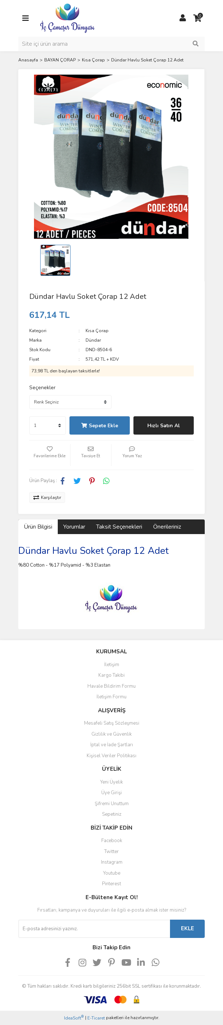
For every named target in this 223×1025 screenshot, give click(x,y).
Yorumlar (74, 527)
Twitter (111, 851)
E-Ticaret (96, 1018)
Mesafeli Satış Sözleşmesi (111, 723)
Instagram (111, 862)
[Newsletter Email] (94, 929)
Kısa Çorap (97, 331)
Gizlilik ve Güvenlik (111, 734)
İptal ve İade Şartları (111, 744)
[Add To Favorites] (49, 455)
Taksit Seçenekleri (119, 527)
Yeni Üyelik (111, 782)
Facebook (111, 840)
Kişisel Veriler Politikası (111, 755)
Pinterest (111, 884)
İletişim (111, 664)
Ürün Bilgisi (38, 527)
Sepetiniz (111, 814)
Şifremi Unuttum (112, 803)
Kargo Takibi (111, 675)
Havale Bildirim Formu (111, 686)
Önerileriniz (167, 527)
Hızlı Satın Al (163, 425)
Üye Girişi (111, 792)
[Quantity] (47, 425)
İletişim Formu (111, 697)
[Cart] (197, 18)
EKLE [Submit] (187, 928)
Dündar (93, 340)
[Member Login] (182, 18)
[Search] (111, 44)
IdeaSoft (74, 1018)
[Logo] (67, 18)
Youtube (111, 873)
